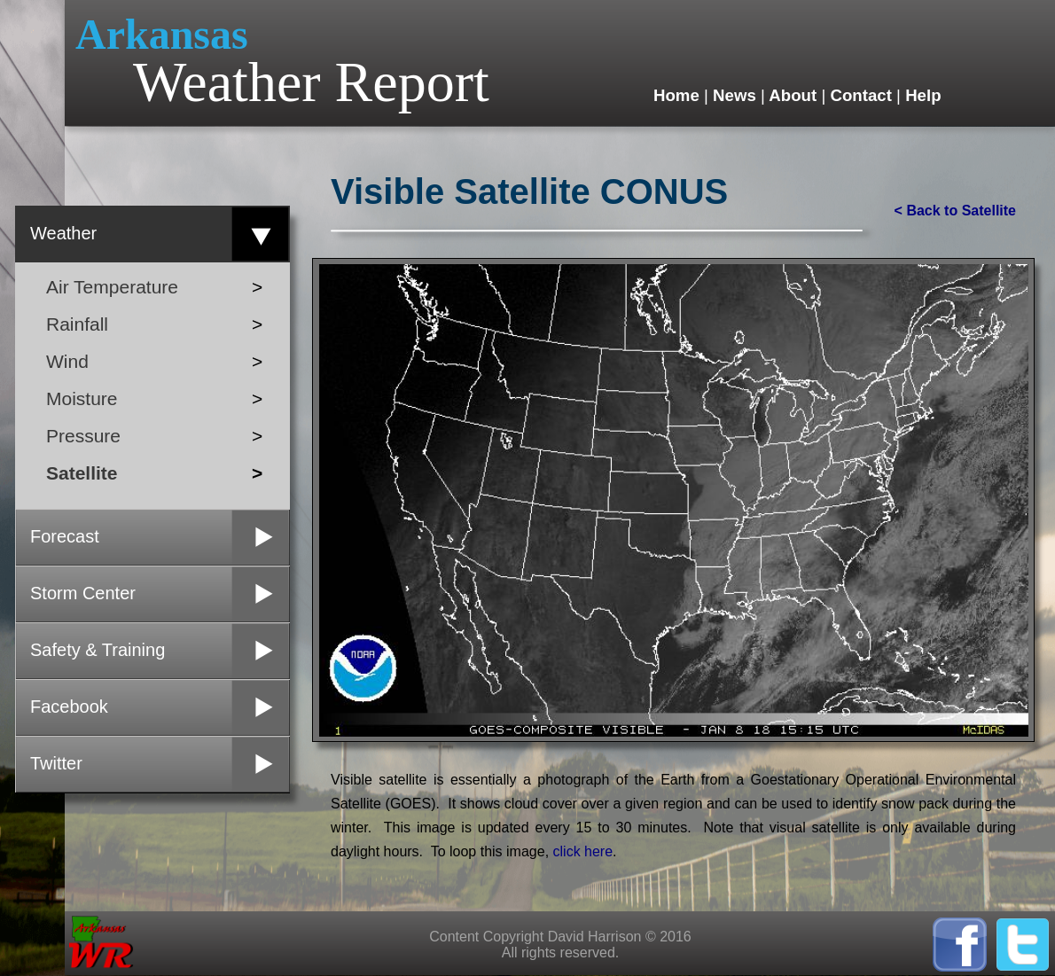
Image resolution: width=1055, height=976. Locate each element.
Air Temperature (153, 287)
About (793, 95)
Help (921, 95)
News (734, 95)
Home (678, 95)
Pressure (155, 436)
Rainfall (157, 324)
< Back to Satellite (955, 210)
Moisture (154, 398)
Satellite (154, 473)
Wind (155, 361)
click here (583, 851)
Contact (860, 95)
